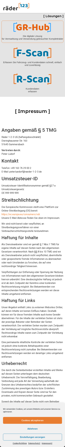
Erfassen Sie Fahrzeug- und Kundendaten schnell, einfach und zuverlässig (32, 63)
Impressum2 (47, 443)
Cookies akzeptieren (32, 420)
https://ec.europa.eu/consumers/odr (21, 214)
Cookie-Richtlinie (20, 443)
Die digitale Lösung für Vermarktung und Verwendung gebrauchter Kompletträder (32, 37)
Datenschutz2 (34, 443)
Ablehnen (32, 428)
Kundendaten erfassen (32, 90)
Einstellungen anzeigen (32, 437)
